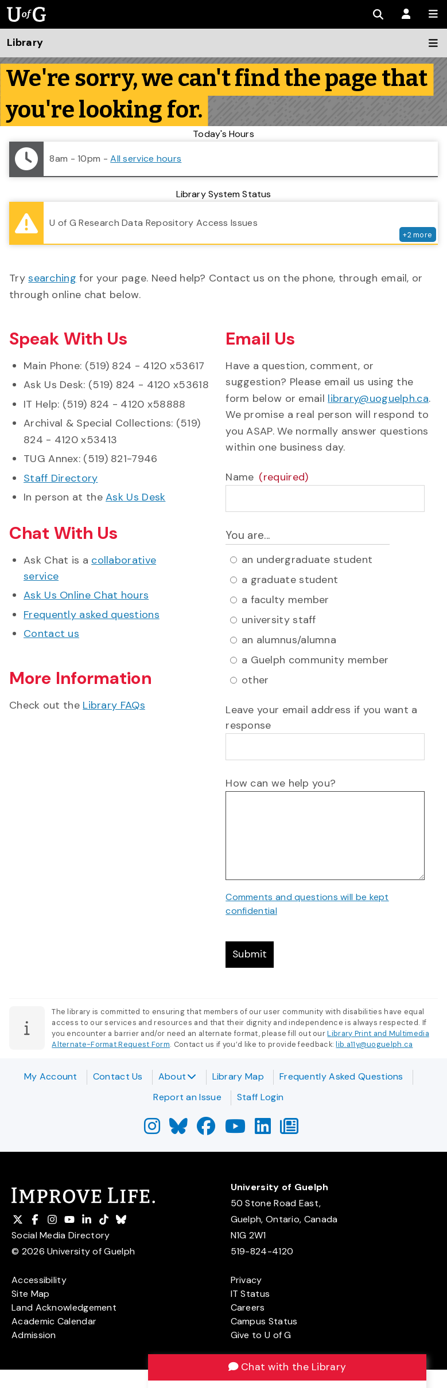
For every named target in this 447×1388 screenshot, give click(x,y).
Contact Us (118, 1076)
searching (52, 278)
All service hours (145, 159)
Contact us (51, 633)
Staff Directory (61, 478)
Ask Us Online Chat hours (86, 595)
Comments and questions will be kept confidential (307, 904)
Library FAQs (114, 705)
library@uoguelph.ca (378, 398)
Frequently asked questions (92, 614)
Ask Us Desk (135, 497)
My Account (50, 1076)
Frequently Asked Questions (341, 1076)
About (177, 1076)
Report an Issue (187, 1097)
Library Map (238, 1076)
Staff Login (260, 1097)
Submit (250, 955)
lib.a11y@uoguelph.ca (374, 1045)
